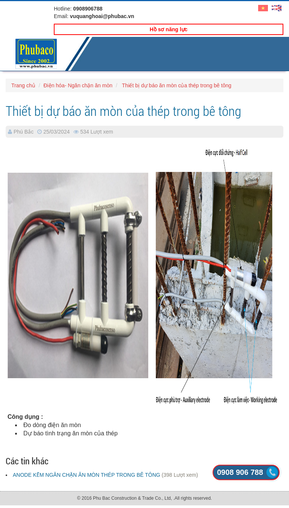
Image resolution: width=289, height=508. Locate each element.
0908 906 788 (240, 472)
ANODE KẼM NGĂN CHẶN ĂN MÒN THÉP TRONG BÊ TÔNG (86, 475)
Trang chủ (23, 85)
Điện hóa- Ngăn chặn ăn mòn (77, 85)
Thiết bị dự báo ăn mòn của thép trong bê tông (175, 85)
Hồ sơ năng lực (169, 29)
